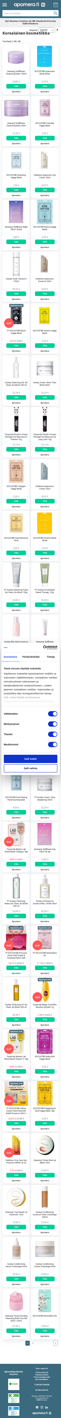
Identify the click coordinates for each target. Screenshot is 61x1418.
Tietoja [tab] (51, 656)
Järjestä (33, 29)
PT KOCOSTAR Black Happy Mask (16, 332)
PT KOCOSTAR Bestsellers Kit (45, 954)
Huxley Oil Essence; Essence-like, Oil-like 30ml (45, 902)
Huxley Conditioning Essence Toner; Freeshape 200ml (45, 1214)
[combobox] (30, 13)
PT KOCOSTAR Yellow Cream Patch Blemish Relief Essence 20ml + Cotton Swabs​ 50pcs (16, 1111)
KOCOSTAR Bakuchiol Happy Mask (45, 1057)
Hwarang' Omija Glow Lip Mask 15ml (45, 1161)
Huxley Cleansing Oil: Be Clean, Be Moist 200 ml (16, 1006)
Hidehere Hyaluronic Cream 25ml (45, 487)
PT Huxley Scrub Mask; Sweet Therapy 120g (45, 591)
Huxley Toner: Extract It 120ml (16, 280)
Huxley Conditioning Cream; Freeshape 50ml (44, 1265)
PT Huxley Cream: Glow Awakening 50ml (44, 798)
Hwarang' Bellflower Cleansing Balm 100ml (16, 72)
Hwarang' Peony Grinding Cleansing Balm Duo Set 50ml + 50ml (16, 1318)
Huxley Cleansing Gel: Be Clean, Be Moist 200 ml (16, 383)
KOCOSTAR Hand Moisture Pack (16, 539)
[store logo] (29, 5)
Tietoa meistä (41, 1372)
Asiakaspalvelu (41, 1390)
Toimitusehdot (41, 1375)
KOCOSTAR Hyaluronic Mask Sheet (45, 72)
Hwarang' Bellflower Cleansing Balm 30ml (16, 124)
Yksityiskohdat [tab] (31, 656)
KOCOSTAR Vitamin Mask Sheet (44, 539)
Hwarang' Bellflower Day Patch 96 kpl (45, 850)
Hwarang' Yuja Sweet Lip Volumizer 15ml (16, 1213)
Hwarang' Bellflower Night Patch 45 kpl (16, 228)
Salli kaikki (30, 758)
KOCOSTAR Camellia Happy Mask (44, 124)
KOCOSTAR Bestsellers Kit (45, 1316)
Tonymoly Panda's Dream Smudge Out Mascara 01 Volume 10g (16, 437)
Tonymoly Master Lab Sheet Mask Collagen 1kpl (16, 850)
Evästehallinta (41, 1379)
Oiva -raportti (42, 1368)
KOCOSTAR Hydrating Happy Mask (16, 176)
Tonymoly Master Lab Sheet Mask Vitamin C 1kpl (16, 1057)
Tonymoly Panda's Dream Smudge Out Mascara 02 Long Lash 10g (44, 437)
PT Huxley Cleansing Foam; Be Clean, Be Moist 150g (16, 591)
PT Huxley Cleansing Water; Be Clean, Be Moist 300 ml (16, 903)
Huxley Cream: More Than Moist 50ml (44, 383)
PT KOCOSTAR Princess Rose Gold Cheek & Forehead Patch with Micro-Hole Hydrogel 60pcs (16, 955)
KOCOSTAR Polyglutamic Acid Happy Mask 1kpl (45, 1109)
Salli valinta (30, 768)
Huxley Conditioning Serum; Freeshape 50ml (16, 1265)
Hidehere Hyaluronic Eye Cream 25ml (45, 176)
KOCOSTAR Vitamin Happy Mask (45, 332)
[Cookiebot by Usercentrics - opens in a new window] (43, 647)
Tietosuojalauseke (42, 1377)
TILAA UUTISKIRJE (41, 1384)
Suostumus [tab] (10, 656)
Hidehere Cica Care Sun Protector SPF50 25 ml (16, 1161)
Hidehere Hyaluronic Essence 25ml (45, 280)
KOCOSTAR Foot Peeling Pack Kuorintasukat (16, 798)
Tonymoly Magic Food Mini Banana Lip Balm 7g (45, 1006)
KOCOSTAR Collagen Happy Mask (16, 487)
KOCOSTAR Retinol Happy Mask (44, 228)
